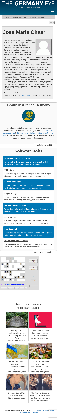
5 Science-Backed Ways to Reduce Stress (17, 394)
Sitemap (35, 413)
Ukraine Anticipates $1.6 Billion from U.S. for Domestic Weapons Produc (17, 365)
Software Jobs (29, 151)
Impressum (43, 410)
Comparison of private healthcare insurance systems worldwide (40, 333)
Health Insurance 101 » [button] (44, 145)
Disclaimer (26, 413)
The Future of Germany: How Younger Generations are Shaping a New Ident (40, 395)
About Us (34, 410)
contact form (25, 95)
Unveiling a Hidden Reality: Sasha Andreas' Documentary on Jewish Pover (17, 334)
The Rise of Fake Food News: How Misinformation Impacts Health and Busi (40, 365)
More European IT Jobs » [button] (43, 252)
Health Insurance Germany (28, 105)
